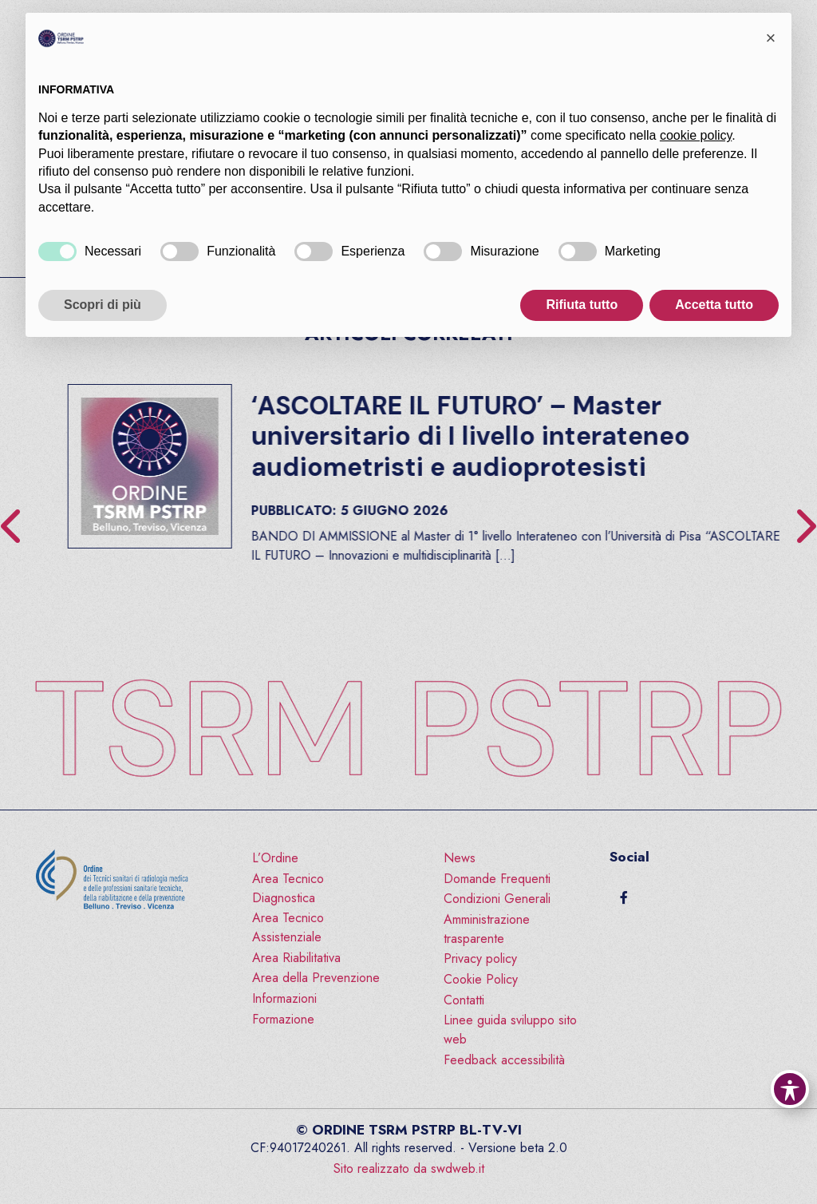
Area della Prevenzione (316, 977)
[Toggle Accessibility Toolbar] (790, 1089)
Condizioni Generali (497, 898)
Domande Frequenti (497, 878)
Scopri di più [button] (102, 304)
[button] (770, 38)
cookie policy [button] (696, 135)
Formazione (283, 1019)
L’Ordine (275, 858)
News (460, 858)
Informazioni (284, 998)
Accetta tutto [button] (714, 304)
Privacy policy (480, 958)
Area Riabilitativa (296, 958)
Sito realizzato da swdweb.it (409, 1168)
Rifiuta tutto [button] (582, 304)
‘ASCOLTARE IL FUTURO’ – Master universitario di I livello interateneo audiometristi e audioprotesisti (580, 436)
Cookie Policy (481, 979)
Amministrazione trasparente (487, 929)
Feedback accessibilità (504, 1060)
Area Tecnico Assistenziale (288, 927)
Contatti (464, 1000)
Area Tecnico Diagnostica (288, 888)
